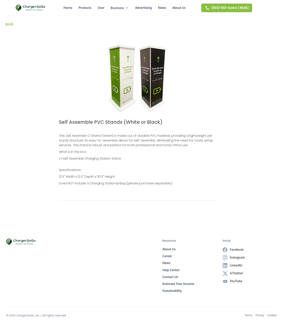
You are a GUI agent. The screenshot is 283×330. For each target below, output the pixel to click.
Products (85, 8)
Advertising (143, 8)
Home (67, 8)
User (101, 8)
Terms (248, 315)
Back (9, 24)
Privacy (259, 315)
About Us (179, 8)
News (162, 8)
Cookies (272, 315)
